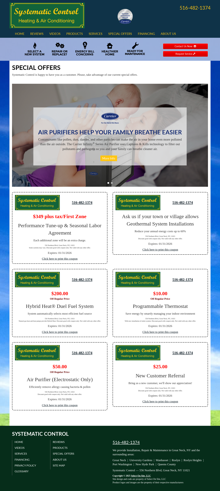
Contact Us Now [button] (185, 46)
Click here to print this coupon (60, 258)
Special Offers (120, 34)
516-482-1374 (82, 202)
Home (19, 34)
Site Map (59, 465)
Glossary (22, 471)
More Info (108, 158)
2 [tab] (112, 184)
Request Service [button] (185, 53)
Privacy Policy (25, 465)
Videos (54, 34)
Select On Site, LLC (141, 476)
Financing (146, 34)
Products (74, 34)
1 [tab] (109, 184)
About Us (168, 34)
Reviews (36, 34)
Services (95, 34)
